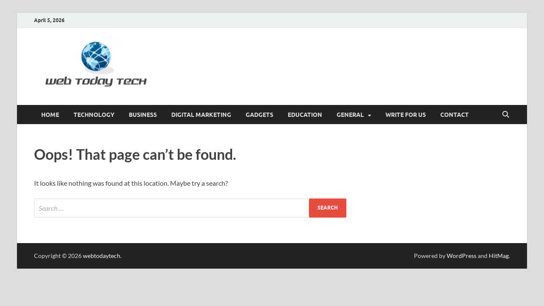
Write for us (405, 114)
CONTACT (454, 114)
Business (143, 114)
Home (50, 114)
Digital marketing (201, 114)
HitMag (499, 255)
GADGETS (259, 114)
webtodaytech (101, 255)
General (350, 114)
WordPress (461, 255)
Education (305, 114)
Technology (94, 114)
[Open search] (505, 115)
